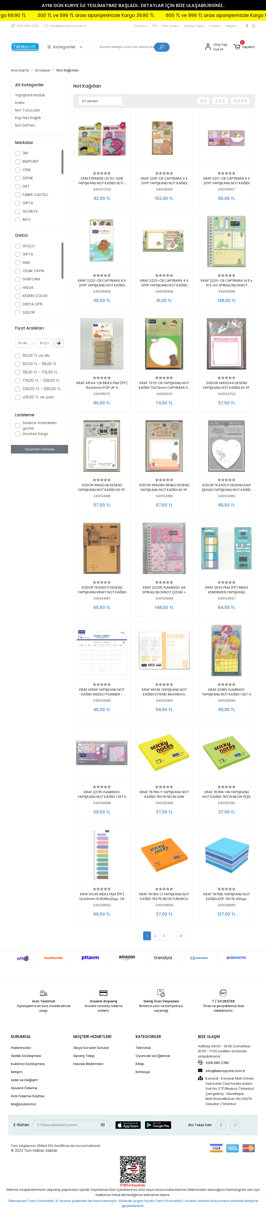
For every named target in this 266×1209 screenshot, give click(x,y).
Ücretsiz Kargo (35, 433)
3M (25, 153)
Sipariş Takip (194, 26)
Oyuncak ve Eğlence (153, 1055)
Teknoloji (143, 1047)
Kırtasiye (143, 1071)
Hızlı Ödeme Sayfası (27, 1096)
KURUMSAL (21, 1036)
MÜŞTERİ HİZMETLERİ (92, 1036)
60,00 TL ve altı (36, 355)
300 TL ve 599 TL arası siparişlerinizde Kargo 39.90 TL (135, 15)
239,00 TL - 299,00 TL (42, 388)
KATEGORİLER (148, 1036)
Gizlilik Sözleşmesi (26, 1055)
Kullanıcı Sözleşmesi (28, 1063)
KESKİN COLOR (35, 295)
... (172, 935)
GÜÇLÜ (29, 245)
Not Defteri (25, 125)
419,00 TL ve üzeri (38, 397)
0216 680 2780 (213, 1062)
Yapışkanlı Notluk (30, 95)
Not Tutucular (27, 110)
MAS (26, 262)
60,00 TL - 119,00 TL (40, 363)
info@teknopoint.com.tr (221, 1070)
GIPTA (28, 203)
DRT (26, 186)
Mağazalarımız (23, 1104)
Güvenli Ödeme (24, 1088)
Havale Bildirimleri (88, 1063)
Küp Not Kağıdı (28, 117)
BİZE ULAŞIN (209, 1036)
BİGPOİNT (31, 161)
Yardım (215, 26)
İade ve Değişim (24, 1079)
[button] (244, 47)
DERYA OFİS (33, 304)
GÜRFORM (31, 279)
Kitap (140, 1063)
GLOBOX (30, 211)
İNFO (27, 219)
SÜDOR (29, 312)
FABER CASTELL (35, 194)
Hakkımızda (21, 1047)
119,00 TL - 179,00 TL (40, 372)
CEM (26, 169)
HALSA (28, 287)
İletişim (231, 26)
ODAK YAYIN (33, 270)
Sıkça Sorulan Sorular (91, 1047)
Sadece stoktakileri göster (40, 425)
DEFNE (28, 178)
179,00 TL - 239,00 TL (41, 380)
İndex (20, 102)
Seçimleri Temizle (40, 449)
